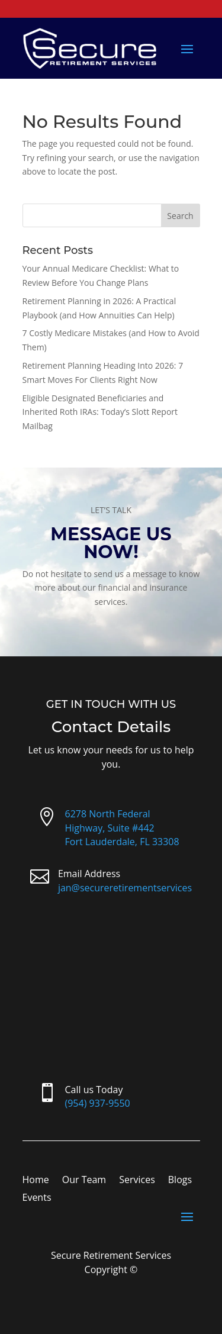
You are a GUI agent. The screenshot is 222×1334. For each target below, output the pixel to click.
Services (137, 1180)
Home (35, 1180)
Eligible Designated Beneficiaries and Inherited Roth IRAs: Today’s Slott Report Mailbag (100, 412)
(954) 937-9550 (97, 1103)
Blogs (180, 1180)
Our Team (84, 1180)
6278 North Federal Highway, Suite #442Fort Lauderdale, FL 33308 (122, 828)
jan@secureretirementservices (125, 887)
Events (37, 1198)
